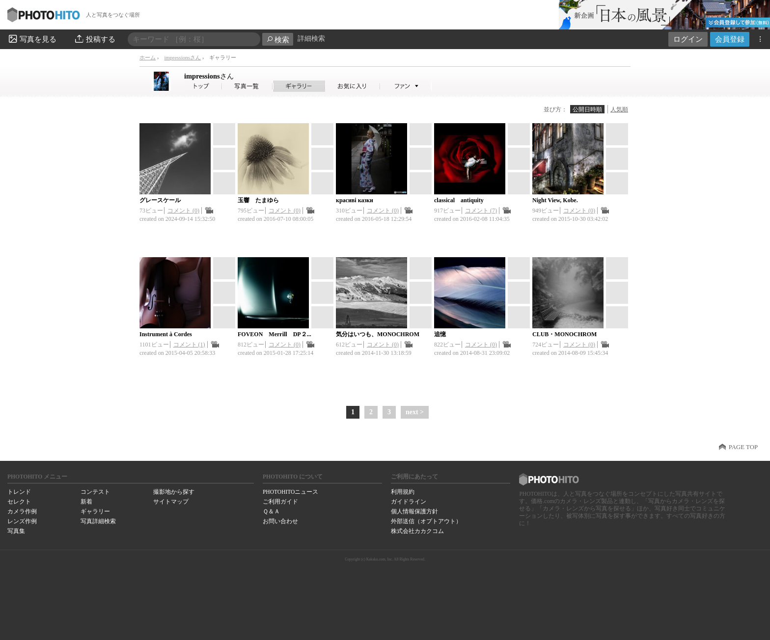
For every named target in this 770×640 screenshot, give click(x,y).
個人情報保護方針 (414, 511)
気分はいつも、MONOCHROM (377, 334)
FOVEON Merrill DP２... (274, 334)
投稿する (94, 38)
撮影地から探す (173, 492)
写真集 (16, 531)
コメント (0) (183, 210)
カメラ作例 (22, 511)
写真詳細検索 (98, 521)
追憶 (440, 334)
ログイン (688, 39)
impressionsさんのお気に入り (353, 86)
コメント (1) (189, 344)
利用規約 (402, 492)
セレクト (19, 502)
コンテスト (95, 492)
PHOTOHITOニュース (290, 492)
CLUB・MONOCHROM (564, 334)
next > (415, 412)
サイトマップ (171, 502)
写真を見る (31, 38)
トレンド (19, 492)
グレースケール (160, 200)
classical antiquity (459, 200)
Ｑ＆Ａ (271, 511)
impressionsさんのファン (406, 86)
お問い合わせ (280, 521)
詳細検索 (311, 38)
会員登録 (729, 39)
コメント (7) (481, 210)
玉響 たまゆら (258, 200)
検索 (277, 39)
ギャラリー (95, 511)
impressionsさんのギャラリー (299, 86)
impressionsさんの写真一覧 (247, 86)
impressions (209, 76)
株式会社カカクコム (417, 531)
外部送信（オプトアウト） (426, 521)
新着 (86, 502)
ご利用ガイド (280, 502)
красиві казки (354, 200)
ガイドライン (408, 502)
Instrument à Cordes (165, 334)
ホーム (147, 57)
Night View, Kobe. (555, 200)
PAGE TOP (743, 447)
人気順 (619, 109)
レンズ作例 (22, 521)
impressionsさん (182, 57)
